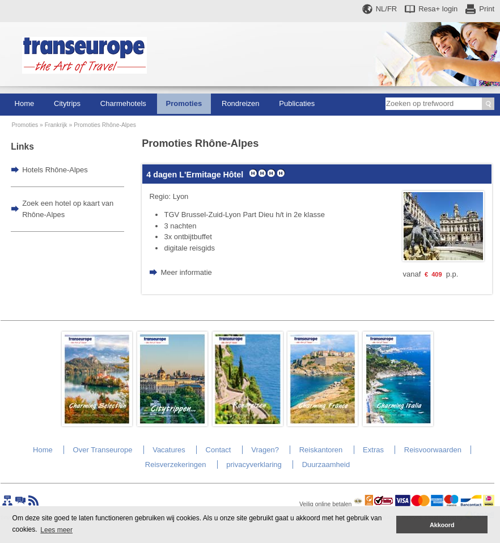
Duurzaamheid (326, 464)
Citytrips (67, 103)
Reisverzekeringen (175, 464)
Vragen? (265, 450)
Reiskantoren (321, 450)
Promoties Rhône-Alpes (105, 125)
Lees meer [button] (56, 530)
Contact (218, 450)
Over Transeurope (103, 450)
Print (486, 9)
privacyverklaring (254, 464)
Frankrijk (56, 125)
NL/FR (386, 9)
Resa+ (437, 9)
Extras (373, 450)
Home (25, 103)
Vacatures (168, 450)
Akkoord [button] (442, 524)
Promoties (184, 103)
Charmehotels (123, 103)
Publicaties (297, 103)
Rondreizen (241, 103)
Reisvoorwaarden (432, 450)
